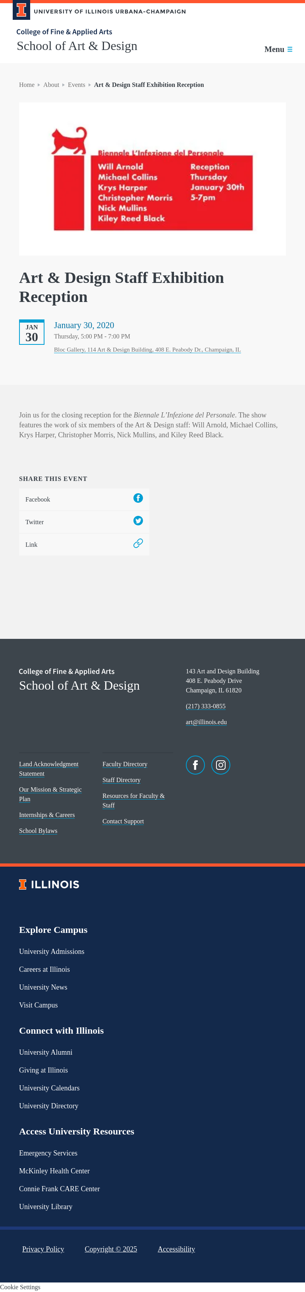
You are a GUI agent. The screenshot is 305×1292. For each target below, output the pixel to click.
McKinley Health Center (54, 1171)
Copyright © (111, 1249)
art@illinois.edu (206, 722)
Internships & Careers (47, 814)
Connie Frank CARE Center (59, 1189)
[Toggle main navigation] (278, 49)
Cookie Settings (20, 1287)
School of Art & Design (77, 45)
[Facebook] (195, 765)
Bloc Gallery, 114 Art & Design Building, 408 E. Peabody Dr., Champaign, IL (147, 349)
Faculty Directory (124, 764)
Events (76, 84)
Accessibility (176, 1249)
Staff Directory (121, 780)
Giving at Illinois (43, 1070)
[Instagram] (220, 765)
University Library (45, 1207)
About (51, 84)
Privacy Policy (43, 1249)
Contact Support (123, 821)
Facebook (84, 499)
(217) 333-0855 (206, 706)
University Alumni (46, 1052)
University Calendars (49, 1088)
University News (43, 987)
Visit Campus (38, 1005)
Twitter (84, 522)
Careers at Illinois (44, 969)
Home (27, 84)
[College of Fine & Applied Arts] (96, 32)
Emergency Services (48, 1153)
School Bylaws (38, 830)
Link (84, 544)
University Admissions (52, 952)
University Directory (48, 1106)
